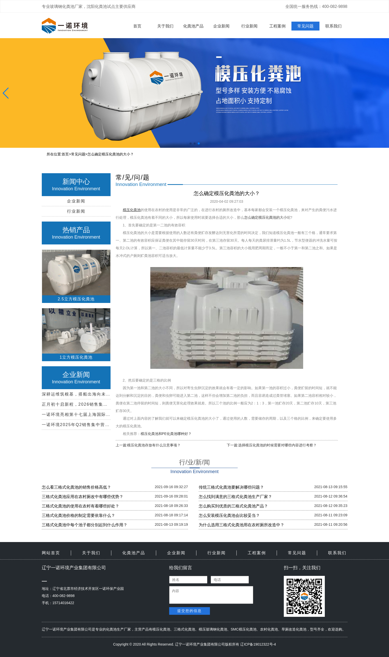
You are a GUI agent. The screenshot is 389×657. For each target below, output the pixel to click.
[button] (191, 143)
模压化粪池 (161, 629)
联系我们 (333, 26)
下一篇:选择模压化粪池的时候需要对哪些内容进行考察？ (272, 445)
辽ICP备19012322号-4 (258, 644)
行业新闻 (249, 26)
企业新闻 (221, 26)
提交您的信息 (189, 611)
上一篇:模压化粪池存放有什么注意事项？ (148, 445)
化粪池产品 (193, 26)
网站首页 (51, 553)
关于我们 (165, 26)
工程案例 (277, 26)
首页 (137, 26)
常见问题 (305, 26)
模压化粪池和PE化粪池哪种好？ (166, 434)
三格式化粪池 (184, 629)
